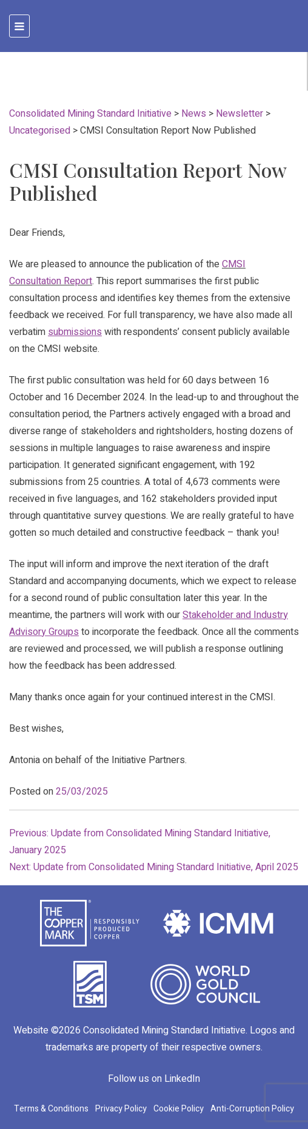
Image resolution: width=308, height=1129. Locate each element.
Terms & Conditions (51, 1108)
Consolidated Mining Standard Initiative (164, 1030)
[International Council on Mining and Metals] (218, 923)
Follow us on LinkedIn (154, 1079)
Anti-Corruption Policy (252, 1108)
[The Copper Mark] (89, 923)
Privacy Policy (121, 1108)
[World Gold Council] (205, 983)
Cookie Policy (178, 1108)
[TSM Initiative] (90, 984)
